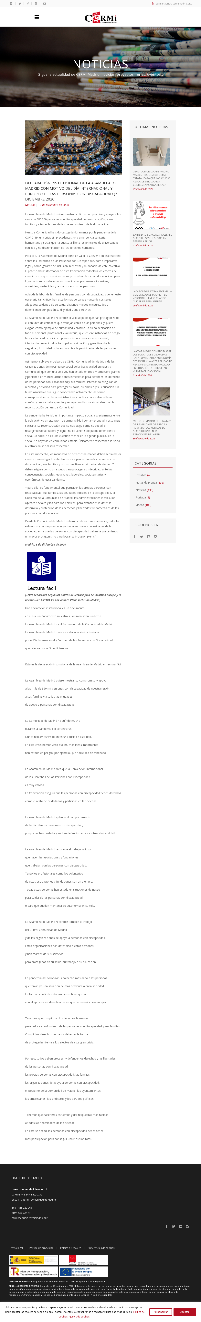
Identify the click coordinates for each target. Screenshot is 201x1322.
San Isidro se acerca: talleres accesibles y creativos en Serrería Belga (152, 238)
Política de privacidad (41, 1248)
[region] (100, 1312)
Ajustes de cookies (79, 1316)
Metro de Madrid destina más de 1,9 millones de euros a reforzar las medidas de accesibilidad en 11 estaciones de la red (152, 427)
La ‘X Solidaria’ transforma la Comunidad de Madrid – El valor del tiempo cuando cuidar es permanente (152, 296)
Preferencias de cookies (101, 1248)
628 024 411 (25, 1212)
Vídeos (140, 505)
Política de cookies (70, 1248)
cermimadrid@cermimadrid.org (172, 3)
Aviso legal (17, 1248)
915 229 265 (25, 1207)
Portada (141, 497)
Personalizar (161, 1312)
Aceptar (184, 1312)
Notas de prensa (146, 482)
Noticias (30, 205)
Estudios (141, 475)
